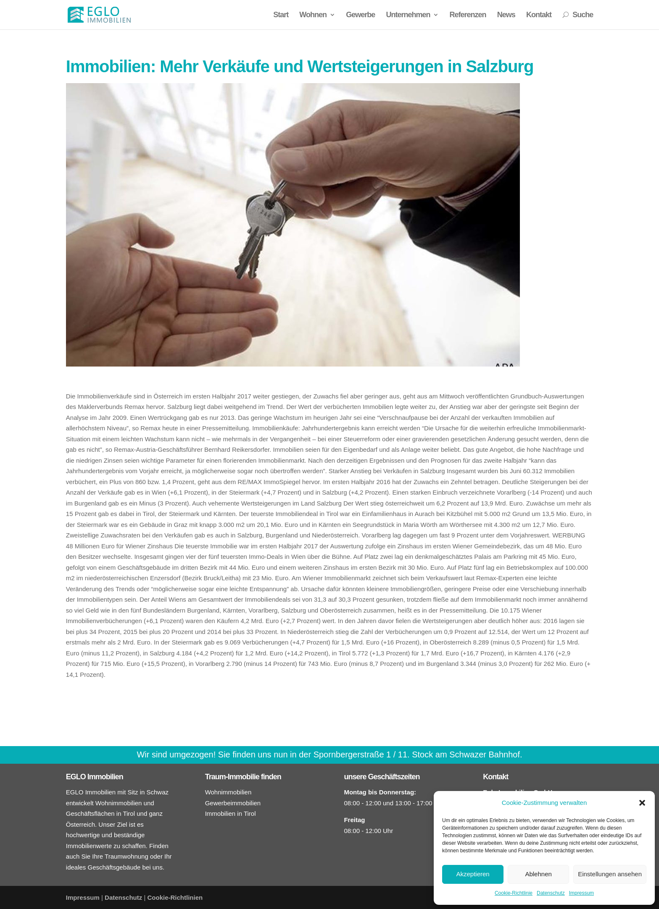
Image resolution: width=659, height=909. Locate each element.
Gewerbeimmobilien (233, 803)
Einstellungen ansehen (610, 874)
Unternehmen (408, 15)
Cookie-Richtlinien (175, 897)
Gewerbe (360, 15)
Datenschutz (551, 893)
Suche (577, 15)
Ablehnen (538, 874)
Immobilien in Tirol (230, 813)
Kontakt (538, 15)
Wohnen (313, 15)
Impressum (581, 893)
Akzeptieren (472, 874)
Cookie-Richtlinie (513, 893)
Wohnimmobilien (228, 792)
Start (280, 15)
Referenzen (468, 15)
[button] (642, 803)
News (506, 15)
